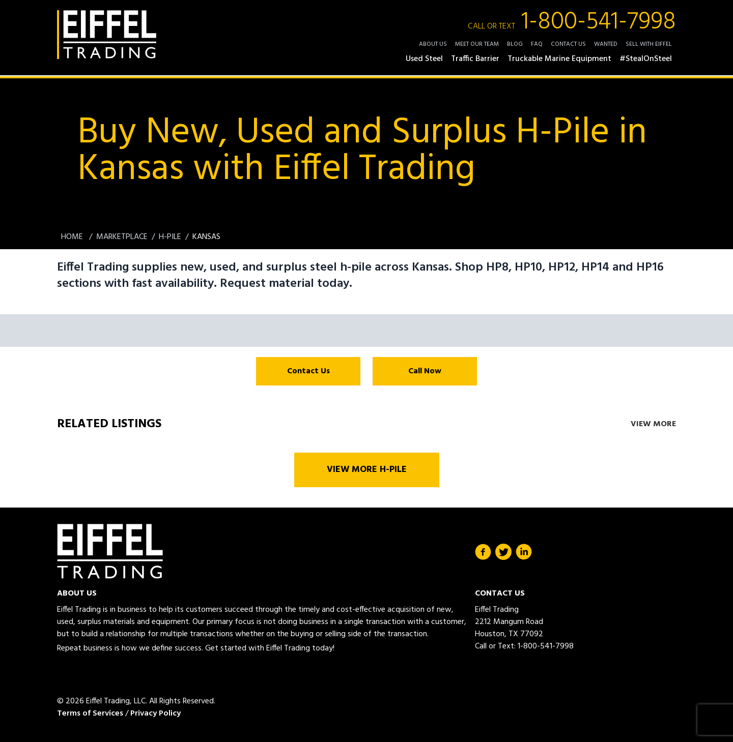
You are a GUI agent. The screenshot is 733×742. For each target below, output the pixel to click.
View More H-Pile (367, 469)
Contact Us (568, 44)
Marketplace (122, 237)
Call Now (424, 371)
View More (653, 424)
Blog (515, 44)
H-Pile (170, 237)
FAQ (537, 44)
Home (73, 237)
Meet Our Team (477, 44)
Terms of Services (90, 713)
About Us (433, 44)
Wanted (605, 44)
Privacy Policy (155, 713)
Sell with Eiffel (649, 44)
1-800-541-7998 (572, 22)
